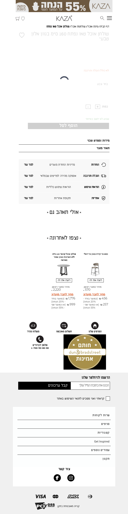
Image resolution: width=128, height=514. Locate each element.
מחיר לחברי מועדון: (94, 294)
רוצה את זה (96, 280)
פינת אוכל (92, 26)
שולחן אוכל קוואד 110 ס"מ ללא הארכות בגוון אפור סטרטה (64, 257)
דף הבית (104, 26)
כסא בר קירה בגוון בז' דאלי (96, 254)
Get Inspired (102, 441)
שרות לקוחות (100, 415)
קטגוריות (103, 432)
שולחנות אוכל (78, 26)
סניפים (105, 424)
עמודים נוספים (100, 450)
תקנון (105, 458)
